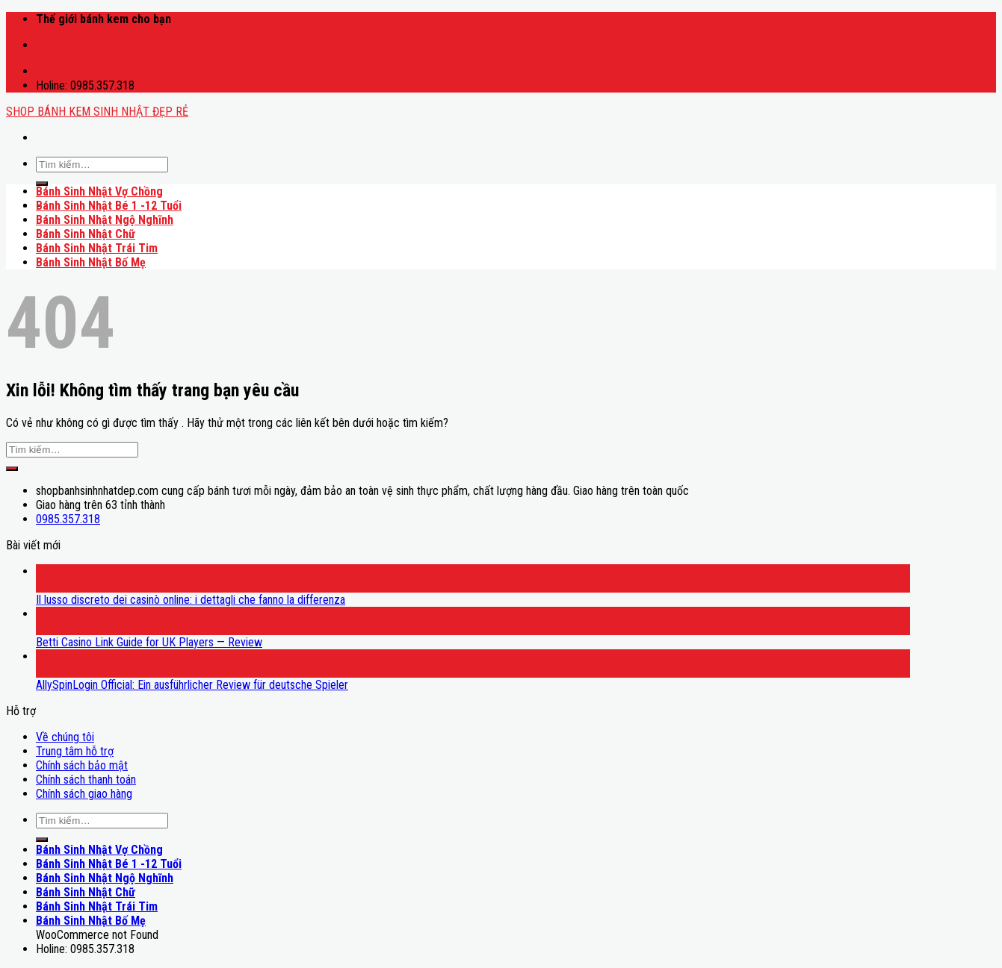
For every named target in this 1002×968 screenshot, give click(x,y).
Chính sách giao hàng (84, 794)
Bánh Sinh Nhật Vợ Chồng (99, 191)
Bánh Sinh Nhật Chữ (85, 234)
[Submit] (42, 183)
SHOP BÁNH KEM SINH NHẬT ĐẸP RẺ (97, 111)
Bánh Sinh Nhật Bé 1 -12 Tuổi (109, 206)
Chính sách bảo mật (82, 765)
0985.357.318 (68, 519)
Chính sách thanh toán (86, 779)
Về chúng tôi (65, 737)
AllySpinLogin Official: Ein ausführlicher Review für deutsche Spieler (192, 685)
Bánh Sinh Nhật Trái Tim (97, 248)
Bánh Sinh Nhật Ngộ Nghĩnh (104, 220)
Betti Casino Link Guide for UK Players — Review (149, 642)
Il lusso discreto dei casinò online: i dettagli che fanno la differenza (190, 600)
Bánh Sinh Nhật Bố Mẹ (91, 262)
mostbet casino (40, 38)
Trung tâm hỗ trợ (75, 751)
